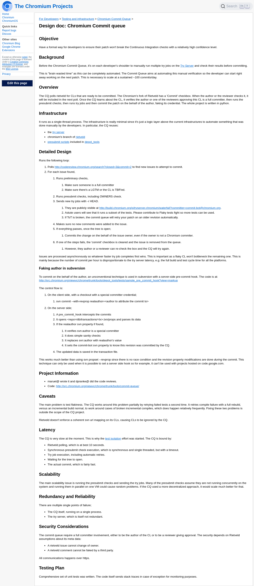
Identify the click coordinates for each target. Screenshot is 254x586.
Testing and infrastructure (78, 18)
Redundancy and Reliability (67, 496)
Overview (48, 87)
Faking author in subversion (62, 268)
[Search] (236, 6)
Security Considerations (64, 526)
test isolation (113, 438)
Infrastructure (53, 113)
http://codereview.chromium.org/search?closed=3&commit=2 (93, 167)
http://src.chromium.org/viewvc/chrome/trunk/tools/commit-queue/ (97, 386)
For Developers (49, 18)
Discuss (6, 33)
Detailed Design (55, 151)
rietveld (80, 137)
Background (51, 57)
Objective (48, 38)
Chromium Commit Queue (114, 18)
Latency (47, 429)
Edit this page (17, 83)
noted (24, 57)
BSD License (12, 69)
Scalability (49, 474)
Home (5, 14)
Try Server (187, 65)
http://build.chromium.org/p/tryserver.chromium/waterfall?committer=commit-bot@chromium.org (160, 208)
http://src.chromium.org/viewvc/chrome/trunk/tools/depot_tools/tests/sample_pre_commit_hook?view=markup (108, 280)
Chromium (8, 17)
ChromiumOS (10, 20)
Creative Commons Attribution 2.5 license (15, 63)
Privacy (6, 74)
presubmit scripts (58, 141)
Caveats (47, 396)
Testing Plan (51, 568)
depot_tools (92, 141)
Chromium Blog (11, 43)
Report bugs (9, 30)
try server (58, 132)
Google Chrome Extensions (11, 48)
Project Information (58, 373)
